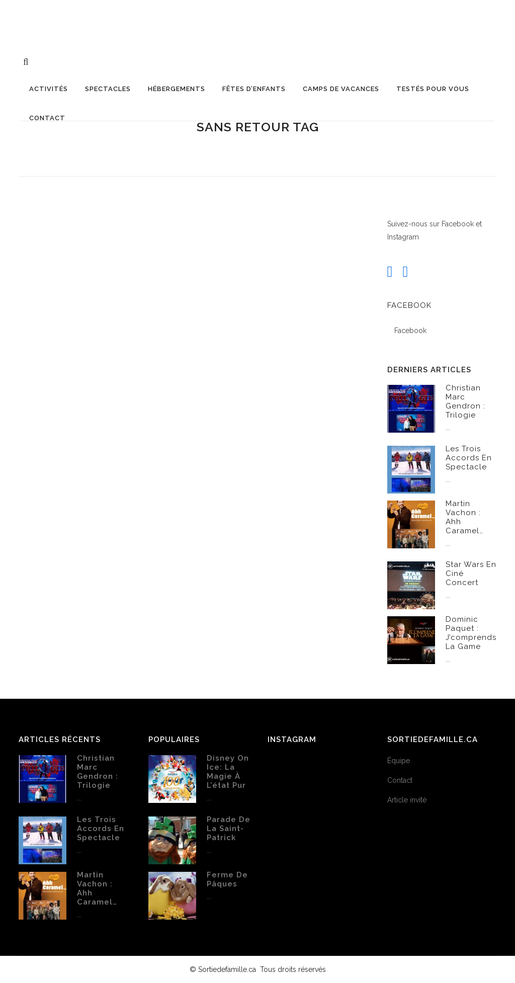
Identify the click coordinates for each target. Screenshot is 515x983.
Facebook (409, 305)
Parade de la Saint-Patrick (228, 828)
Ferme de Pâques (227, 879)
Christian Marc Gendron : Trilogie (465, 401)
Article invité (406, 800)
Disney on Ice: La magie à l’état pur (228, 772)
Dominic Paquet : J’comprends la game (471, 633)
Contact (399, 780)
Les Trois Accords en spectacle (469, 457)
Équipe (398, 761)
